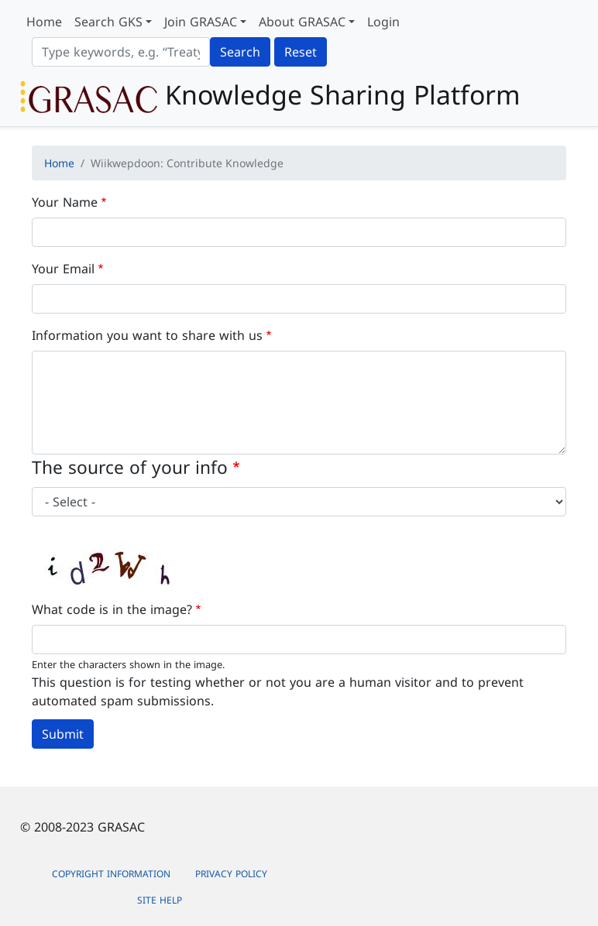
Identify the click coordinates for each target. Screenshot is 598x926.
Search (240, 51)
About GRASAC (302, 21)
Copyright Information (111, 873)
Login (383, 21)
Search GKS (108, 21)
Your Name (65, 202)
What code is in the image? (112, 609)
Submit (63, 734)
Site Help (159, 900)
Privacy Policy (231, 873)
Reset (300, 51)
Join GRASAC (200, 21)
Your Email (63, 268)
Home (44, 21)
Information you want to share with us (147, 335)
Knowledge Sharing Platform (270, 96)
